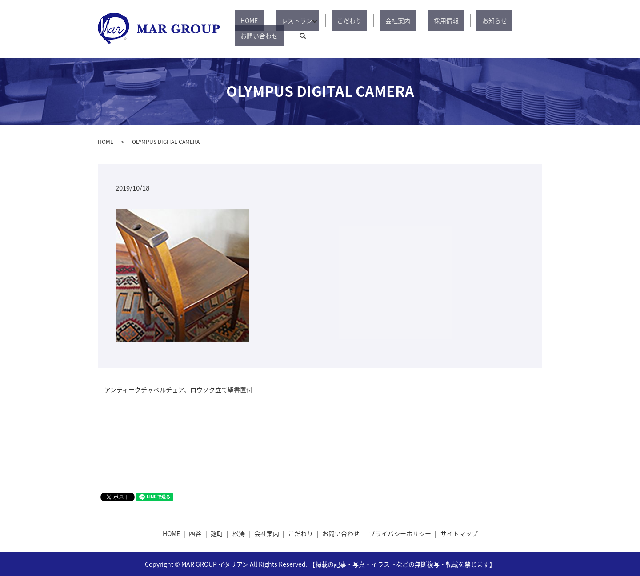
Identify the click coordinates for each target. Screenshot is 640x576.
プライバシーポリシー (400, 533)
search (535, 29)
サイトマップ (459, 533)
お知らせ (454, 28)
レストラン (294, 28)
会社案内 (379, 28)
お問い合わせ (497, 28)
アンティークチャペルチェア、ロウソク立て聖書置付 (178, 389)
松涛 (238, 533)
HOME (257, 28)
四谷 (195, 533)
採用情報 (416, 28)
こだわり (342, 28)
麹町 (217, 533)
